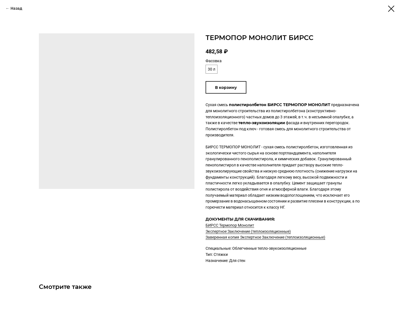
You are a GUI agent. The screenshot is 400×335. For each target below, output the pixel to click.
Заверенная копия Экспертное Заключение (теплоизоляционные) (265, 237)
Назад (16, 8)
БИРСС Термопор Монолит (230, 225)
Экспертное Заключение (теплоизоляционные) (248, 231)
